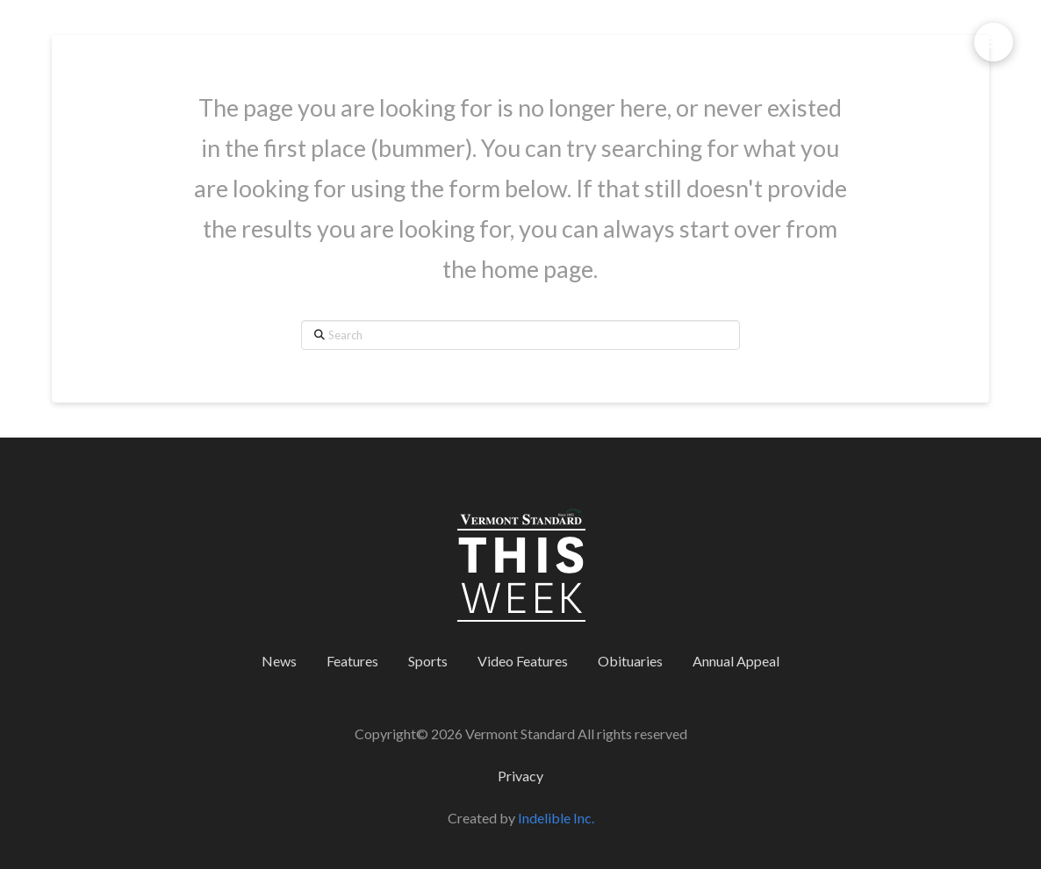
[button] (993, 42)
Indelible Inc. (556, 817)
